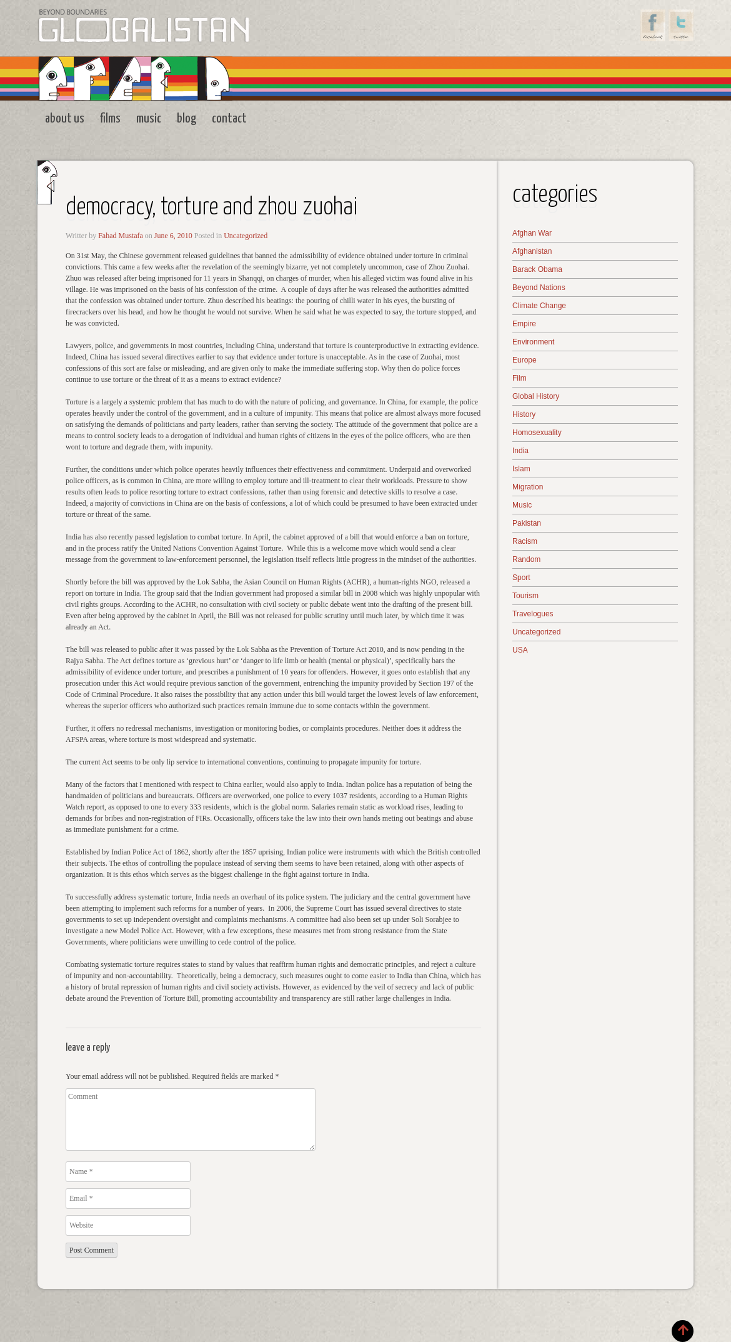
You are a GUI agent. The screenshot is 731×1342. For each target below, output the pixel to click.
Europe (524, 360)
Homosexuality (537, 432)
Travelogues (533, 613)
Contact (229, 119)
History (523, 414)
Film (519, 378)
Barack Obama (537, 269)
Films (110, 119)
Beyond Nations (538, 287)
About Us (64, 119)
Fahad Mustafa (120, 235)
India (520, 450)
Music (148, 119)
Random (526, 559)
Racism (524, 541)
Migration (527, 487)
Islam (521, 468)
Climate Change (539, 305)
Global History (535, 396)
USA (520, 650)
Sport (521, 577)
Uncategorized (245, 235)
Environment (533, 342)
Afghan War (532, 233)
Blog (186, 119)
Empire (524, 323)
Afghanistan (532, 251)
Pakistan (526, 523)
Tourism (525, 595)
